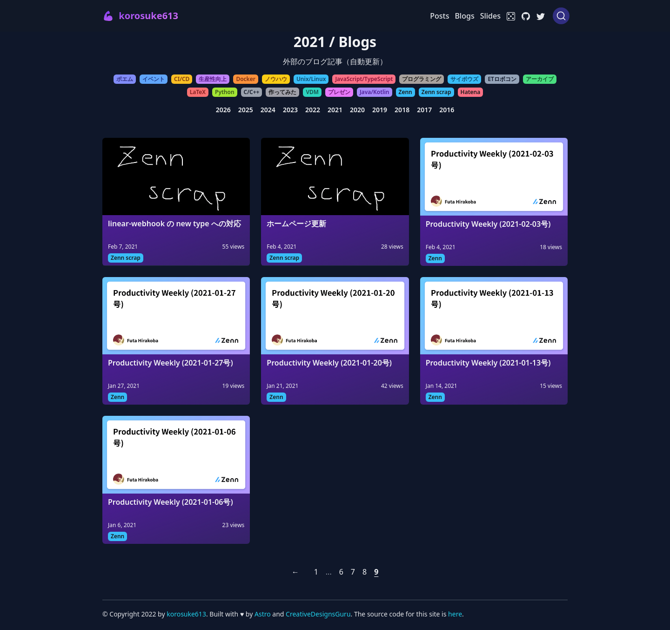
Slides (490, 16)
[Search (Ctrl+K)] (561, 15)
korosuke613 (186, 614)
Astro (263, 614)
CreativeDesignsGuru (318, 614)
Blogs (464, 16)
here (455, 614)
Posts (439, 16)
